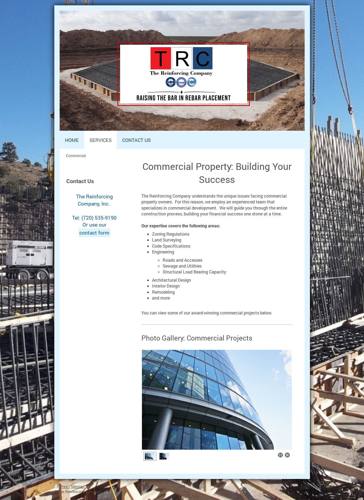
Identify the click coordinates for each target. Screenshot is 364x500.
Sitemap (77, 487)
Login (305, 487)
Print (61, 487)
